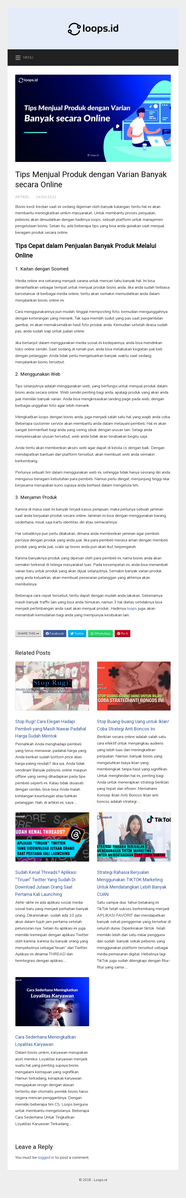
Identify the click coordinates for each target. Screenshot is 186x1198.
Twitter (77, 634)
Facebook (55, 634)
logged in (46, 1157)
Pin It (122, 634)
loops (132, 608)
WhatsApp (100, 634)
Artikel (22, 197)
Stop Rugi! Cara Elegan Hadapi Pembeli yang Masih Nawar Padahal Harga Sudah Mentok (50, 729)
